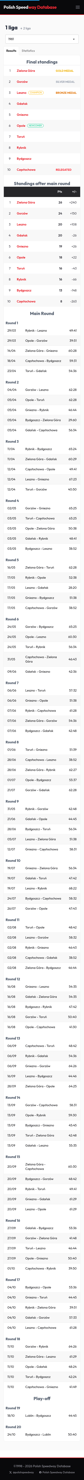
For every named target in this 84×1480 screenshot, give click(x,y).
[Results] (11, 50)
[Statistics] (28, 50)
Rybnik (21, 148)
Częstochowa (26, 170)
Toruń (21, 137)
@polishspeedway (21, 1472)
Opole (21, 126)
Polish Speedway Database (57, 1472)
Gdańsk (22, 104)
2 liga (25, 28)
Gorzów (22, 82)
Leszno (21, 93)
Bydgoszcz (24, 159)
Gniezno (22, 115)
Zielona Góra (26, 71)
